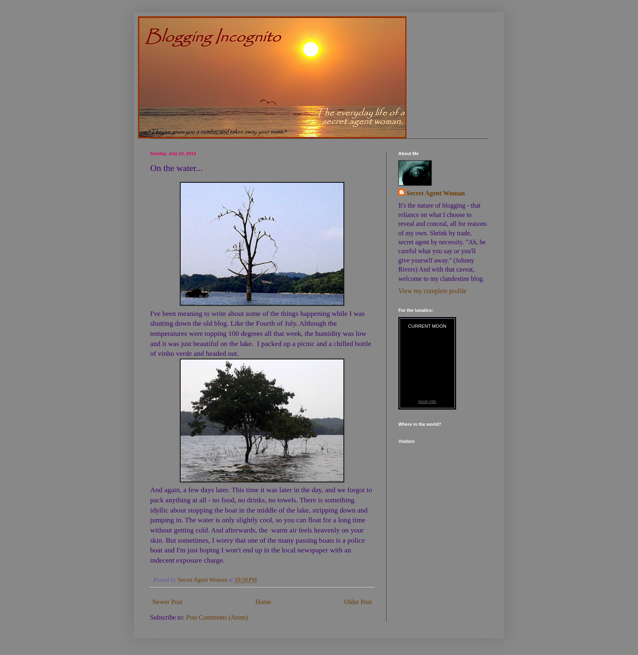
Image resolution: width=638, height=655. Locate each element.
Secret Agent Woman (435, 193)
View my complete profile (432, 290)
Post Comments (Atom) (217, 617)
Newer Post (167, 601)
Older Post (358, 601)
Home (263, 601)
